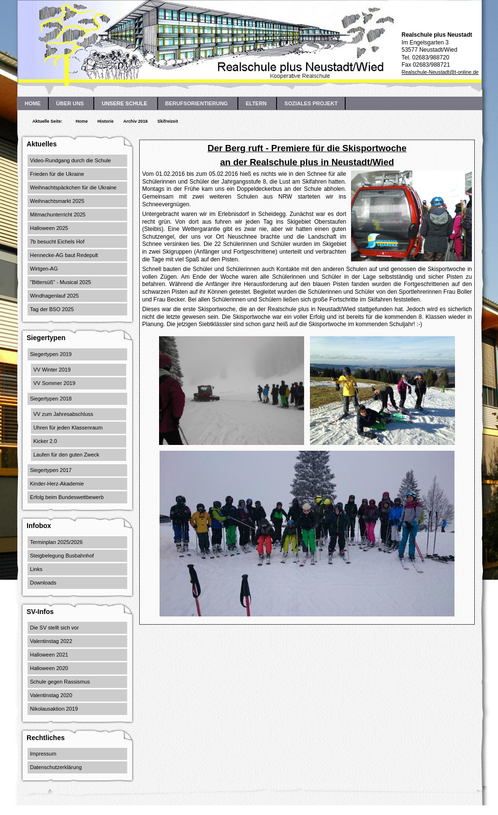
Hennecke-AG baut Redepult (64, 255)
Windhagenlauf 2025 (54, 296)
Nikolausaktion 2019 (54, 709)
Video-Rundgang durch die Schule (70, 160)
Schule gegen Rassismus (60, 682)
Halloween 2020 (49, 668)
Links (36, 569)
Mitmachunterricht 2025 (58, 214)
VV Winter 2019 (52, 369)
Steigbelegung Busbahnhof (62, 555)
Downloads (43, 583)
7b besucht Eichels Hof (57, 241)
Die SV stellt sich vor (54, 627)
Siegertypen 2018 (51, 398)
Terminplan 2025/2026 (56, 542)
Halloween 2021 (49, 655)
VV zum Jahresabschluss (63, 414)
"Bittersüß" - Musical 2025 (60, 282)
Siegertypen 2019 (51, 354)
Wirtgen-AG (44, 269)
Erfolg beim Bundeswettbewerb (66, 497)
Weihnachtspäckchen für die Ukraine (73, 187)
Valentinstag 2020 (51, 695)
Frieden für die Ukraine (57, 174)
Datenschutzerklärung (56, 767)
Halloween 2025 (49, 228)
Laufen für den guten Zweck (66, 455)
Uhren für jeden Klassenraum (68, 427)
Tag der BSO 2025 (52, 309)
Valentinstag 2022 (51, 641)
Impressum (43, 754)
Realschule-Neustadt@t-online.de (440, 72)
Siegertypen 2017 (51, 470)
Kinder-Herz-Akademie (57, 483)
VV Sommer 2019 (54, 383)
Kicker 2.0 (45, 441)
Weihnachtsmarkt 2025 (57, 201)
